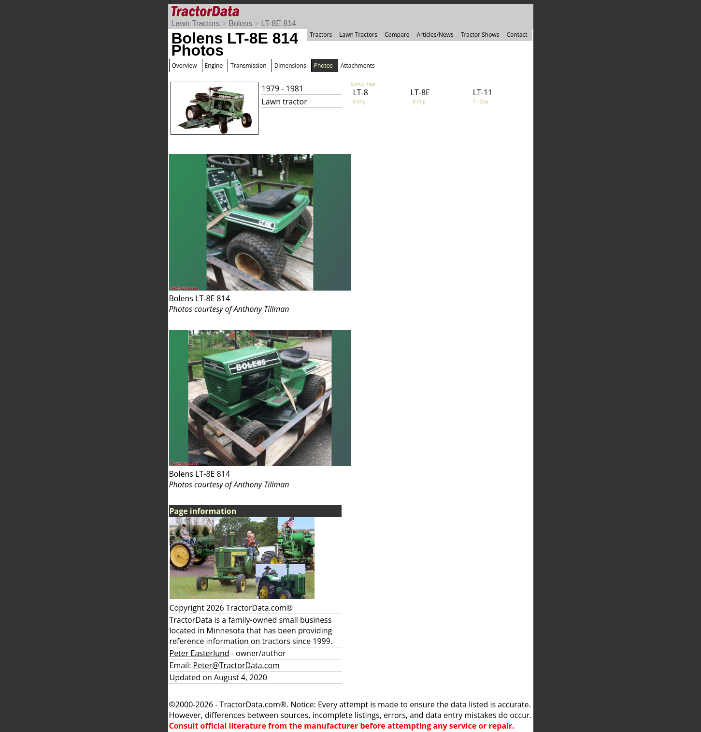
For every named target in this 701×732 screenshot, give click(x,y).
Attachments (358, 65)
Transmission (248, 65)
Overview (184, 65)
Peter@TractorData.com (236, 665)
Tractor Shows (480, 34)
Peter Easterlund (199, 653)
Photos (323, 65)
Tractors (321, 34)
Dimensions (290, 65)
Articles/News (435, 34)
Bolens (240, 23)
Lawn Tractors (196, 23)
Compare (397, 34)
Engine (214, 65)
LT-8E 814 (278, 23)
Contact (516, 34)
